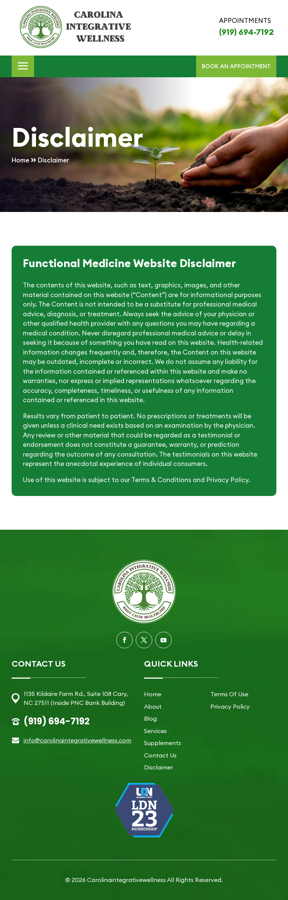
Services (155, 731)
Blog (150, 718)
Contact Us (160, 755)
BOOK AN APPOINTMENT (236, 66)
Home (152, 694)
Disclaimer (158, 767)
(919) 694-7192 (246, 32)
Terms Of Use (229, 694)
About (153, 706)
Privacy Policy (230, 706)
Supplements (162, 743)
